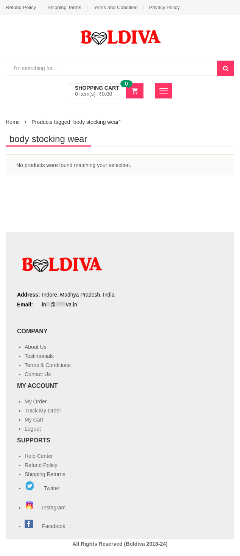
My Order (36, 401)
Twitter (42, 488)
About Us (36, 347)
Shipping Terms (64, 7)
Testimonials (39, 356)
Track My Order (43, 411)
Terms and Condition (115, 7)
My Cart (34, 420)
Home (13, 122)
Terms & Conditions (47, 365)
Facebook (53, 526)
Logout (33, 429)
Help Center (39, 456)
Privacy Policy (164, 7)
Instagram (46, 507)
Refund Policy (21, 7)
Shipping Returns (45, 474)
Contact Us (38, 374)
